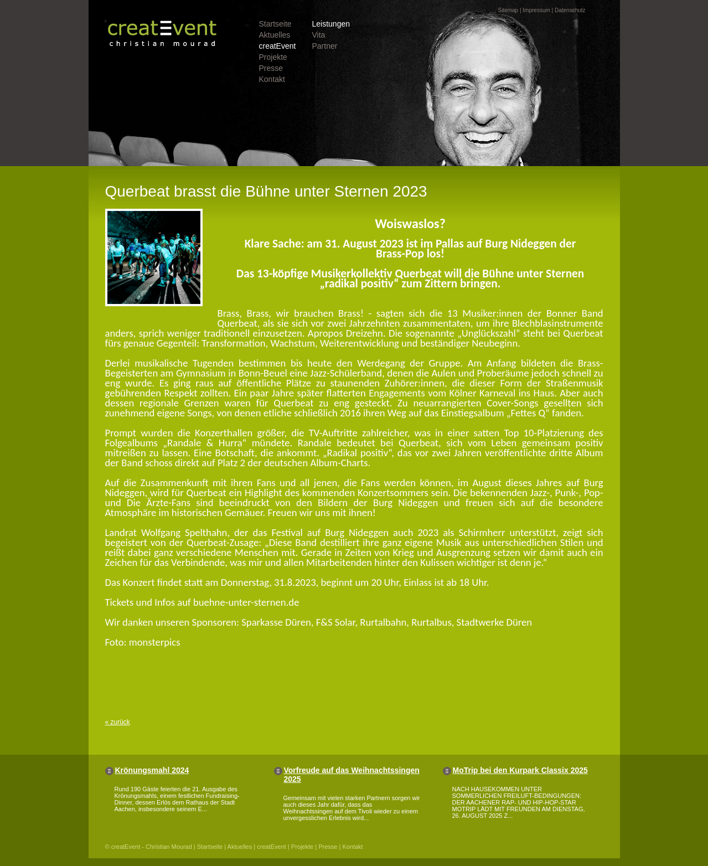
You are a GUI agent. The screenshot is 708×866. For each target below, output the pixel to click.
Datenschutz (570, 10)
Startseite (275, 23)
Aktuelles (275, 34)
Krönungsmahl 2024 (152, 770)
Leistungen (331, 23)
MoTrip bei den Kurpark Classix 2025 (520, 770)
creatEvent (277, 46)
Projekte (273, 57)
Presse (271, 68)
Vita (318, 34)
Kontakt (272, 79)
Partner (325, 46)
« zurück (117, 722)
